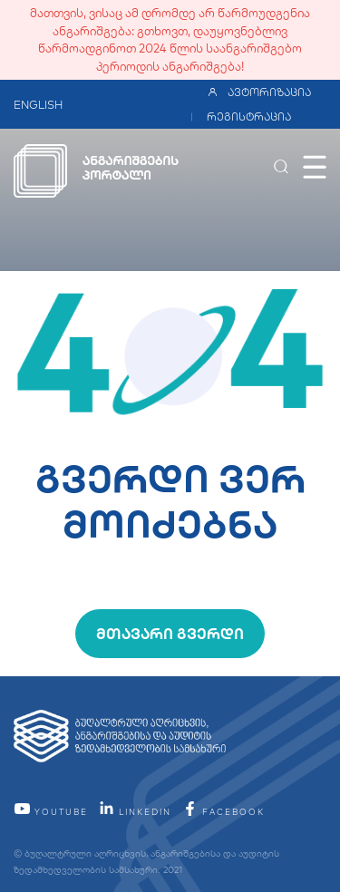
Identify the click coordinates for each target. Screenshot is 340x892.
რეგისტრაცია (249, 116)
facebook (223, 812)
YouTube (51, 812)
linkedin (134, 812)
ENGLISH (38, 105)
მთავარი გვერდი (170, 634)
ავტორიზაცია (259, 92)
